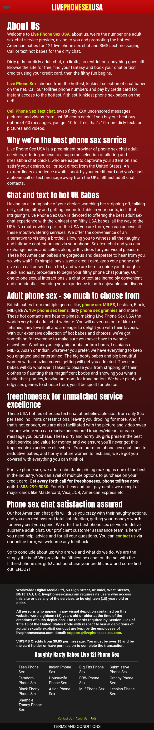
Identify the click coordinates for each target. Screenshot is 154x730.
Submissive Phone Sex (119, 669)
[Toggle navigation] (147, 7)
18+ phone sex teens (49, 310)
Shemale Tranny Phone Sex (30, 705)
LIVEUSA (77, 7)
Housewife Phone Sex (58, 680)
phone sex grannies (99, 310)
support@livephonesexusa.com (94, 633)
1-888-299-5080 (32, 486)
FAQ (93, 718)
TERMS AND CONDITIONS (76, 727)
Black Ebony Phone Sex (29, 691)
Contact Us (65, 718)
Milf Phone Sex (92, 689)
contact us (125, 535)
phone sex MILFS (98, 304)
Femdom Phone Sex (27, 680)
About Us (81, 718)
